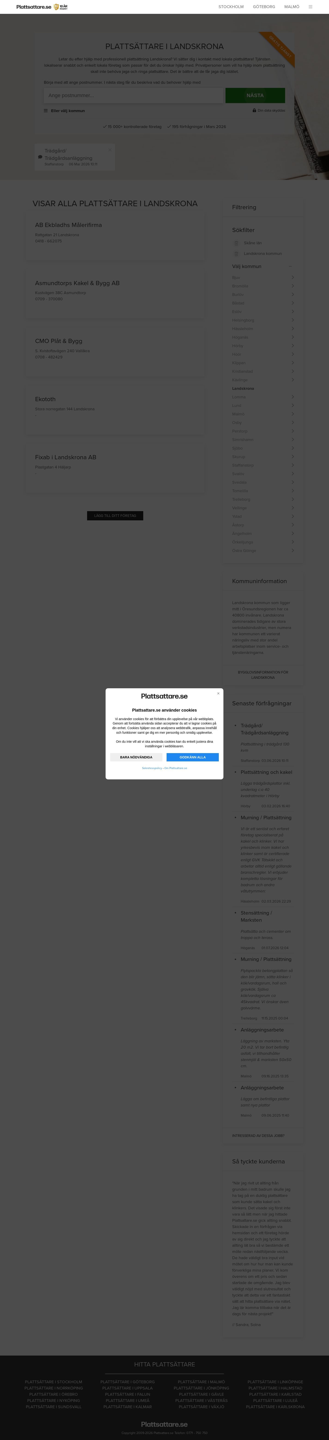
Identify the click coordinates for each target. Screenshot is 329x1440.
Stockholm (231, 6)
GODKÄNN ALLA (193, 757)
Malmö (291, 6)
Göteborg (264, 6)
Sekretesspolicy (152, 768)
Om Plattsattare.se (175, 768)
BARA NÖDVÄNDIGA (136, 757)
